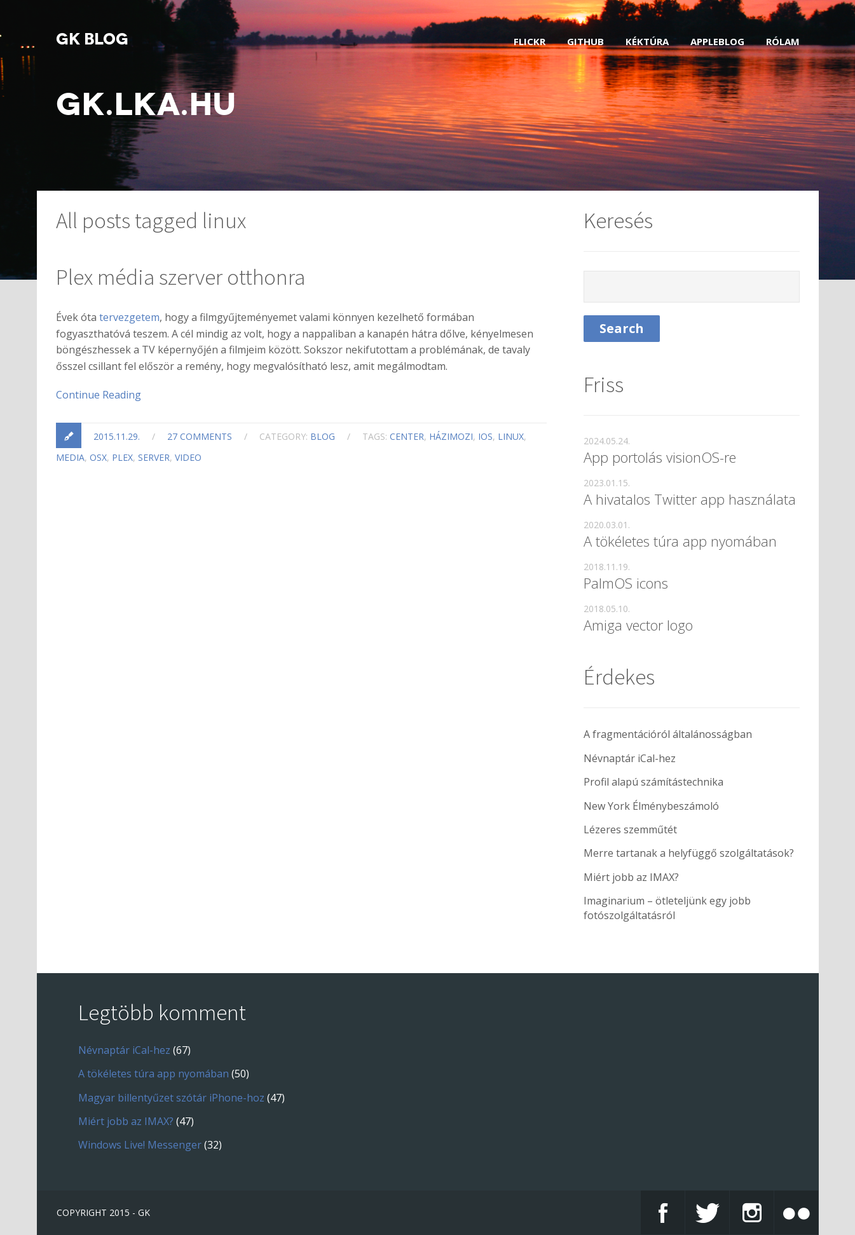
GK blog (92, 39)
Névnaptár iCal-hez (630, 758)
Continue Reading (98, 395)
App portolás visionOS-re (660, 457)
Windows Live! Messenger (140, 1145)
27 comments (199, 436)
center (407, 436)
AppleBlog (717, 41)
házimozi (451, 436)
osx (98, 457)
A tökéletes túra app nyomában (680, 540)
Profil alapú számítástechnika (653, 782)
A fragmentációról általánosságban (668, 734)
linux (511, 436)
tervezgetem (129, 317)
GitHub (585, 41)
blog (322, 436)
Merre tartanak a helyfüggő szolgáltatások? (689, 853)
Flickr (529, 41)
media (70, 457)
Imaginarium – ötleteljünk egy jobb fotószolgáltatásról (667, 908)
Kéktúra (647, 41)
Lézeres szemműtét (630, 829)
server (154, 457)
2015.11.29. (116, 436)
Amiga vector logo (638, 624)
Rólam (783, 41)
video (188, 457)
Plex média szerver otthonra (180, 277)
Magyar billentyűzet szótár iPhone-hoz (171, 1098)
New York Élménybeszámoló (651, 806)
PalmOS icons (626, 582)
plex (122, 457)
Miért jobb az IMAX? (631, 877)
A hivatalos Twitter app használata (690, 498)
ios (485, 436)
